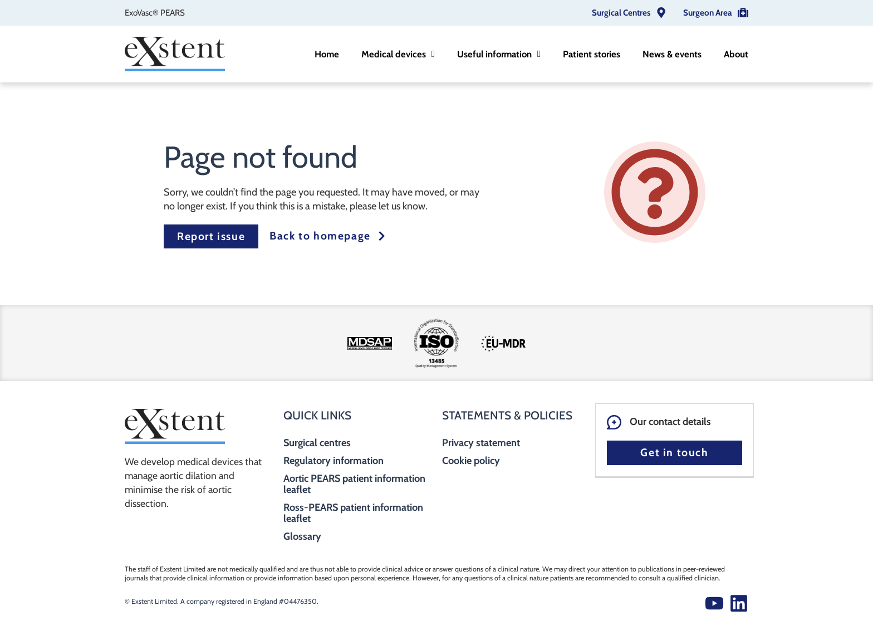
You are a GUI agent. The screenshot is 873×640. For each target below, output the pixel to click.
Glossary (302, 536)
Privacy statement (481, 443)
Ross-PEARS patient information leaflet (353, 513)
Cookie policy (471, 461)
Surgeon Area (707, 12)
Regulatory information (333, 461)
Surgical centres (317, 443)
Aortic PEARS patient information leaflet (354, 484)
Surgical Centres (621, 12)
